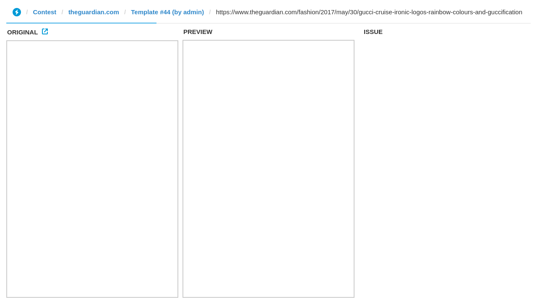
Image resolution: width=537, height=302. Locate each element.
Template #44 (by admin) (167, 12)
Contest (45, 12)
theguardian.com (93, 12)
